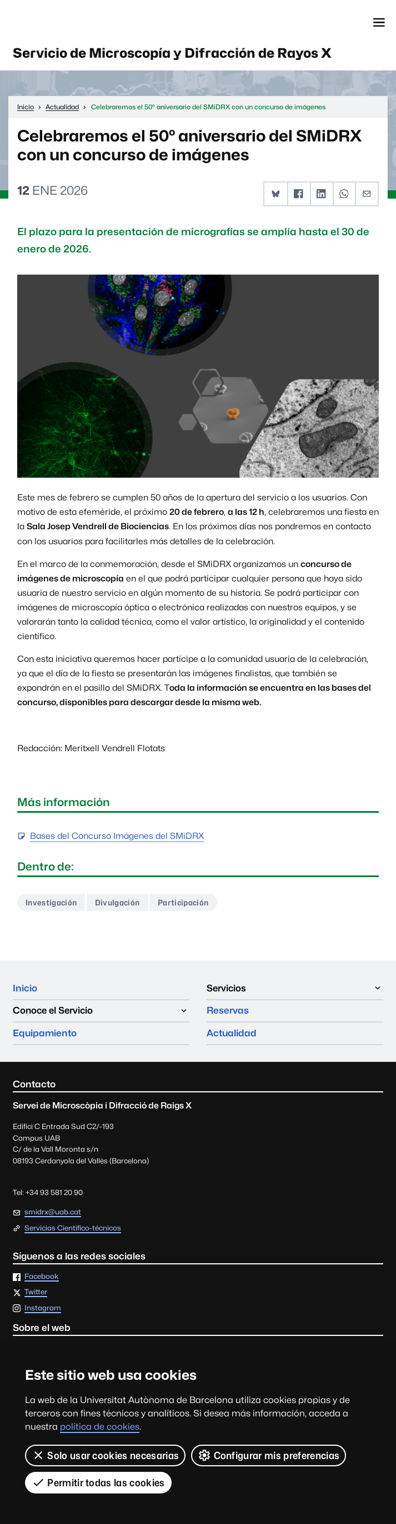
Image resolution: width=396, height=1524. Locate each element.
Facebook (41, 1277)
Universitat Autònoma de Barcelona (64, 22)
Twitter (35, 1292)
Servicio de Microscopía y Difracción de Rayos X (172, 53)
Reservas (228, 1010)
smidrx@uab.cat (52, 1212)
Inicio (25, 988)
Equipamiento (45, 1033)
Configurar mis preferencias (268, 1455)
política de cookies (99, 1426)
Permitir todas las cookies (98, 1482)
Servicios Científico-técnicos (72, 1228)
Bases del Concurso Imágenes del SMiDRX (117, 836)
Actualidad (232, 1033)
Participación (183, 902)
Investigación (51, 902)
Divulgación (117, 902)
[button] (275, 193)
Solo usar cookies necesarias (105, 1455)
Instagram (42, 1308)
